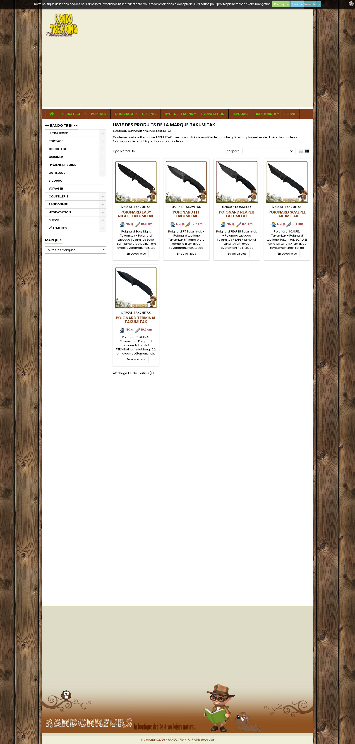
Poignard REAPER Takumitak (236, 214)
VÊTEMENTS (58, 228)
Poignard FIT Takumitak (186, 214)
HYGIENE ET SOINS (179, 114)
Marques (53, 240)
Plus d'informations (306, 4)
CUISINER (149, 114)
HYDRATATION (212, 114)
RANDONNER (266, 114)
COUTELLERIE (58, 196)
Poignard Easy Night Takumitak (136, 214)
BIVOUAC (240, 114)
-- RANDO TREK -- (61, 125)
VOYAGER (56, 188)
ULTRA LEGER (72, 114)
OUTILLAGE (57, 173)
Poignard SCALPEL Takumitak (287, 214)
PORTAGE (98, 114)
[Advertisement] (177, 75)
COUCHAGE (124, 114)
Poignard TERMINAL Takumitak (136, 319)
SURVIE (289, 114)
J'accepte (280, 4)
